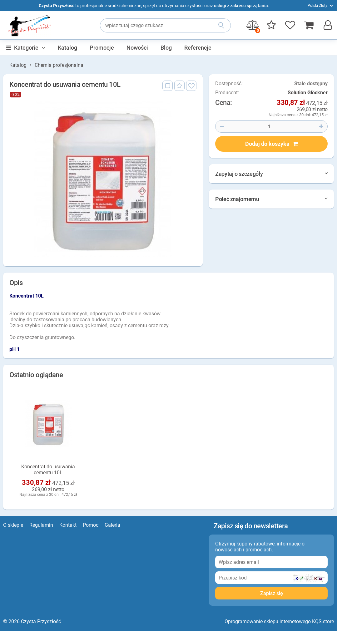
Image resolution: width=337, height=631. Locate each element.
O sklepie (13, 525)
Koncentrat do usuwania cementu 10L (48, 470)
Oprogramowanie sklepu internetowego (268, 622)
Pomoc (90, 525)
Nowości (137, 47)
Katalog (67, 47)
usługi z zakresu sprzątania (241, 5)
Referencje (197, 47)
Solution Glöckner (308, 93)
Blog (166, 47)
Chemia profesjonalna (59, 65)
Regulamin (41, 525)
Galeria (112, 525)
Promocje (102, 47)
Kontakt (68, 525)
